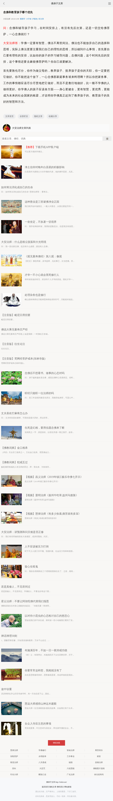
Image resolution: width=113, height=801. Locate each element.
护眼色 (35, 19)
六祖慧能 (70, 768)
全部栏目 (24, 116)
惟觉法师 (14, 762)
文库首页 (9, 116)
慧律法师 (14, 750)
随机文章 (38, 116)
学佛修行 (42, 750)
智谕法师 (70, 750)
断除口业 (42, 774)
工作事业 (70, 756)
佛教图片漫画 (99, 768)
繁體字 (22, 19)
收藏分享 (53, 116)
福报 (71, 762)
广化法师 (70, 774)
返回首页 (45, 787)
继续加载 (56, 743)
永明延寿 (42, 756)
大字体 (28, 19)
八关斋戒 (42, 762)
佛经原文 (60, 787)
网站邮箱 (67, 787)
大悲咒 (42, 768)
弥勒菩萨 (14, 756)
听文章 (41, 19)
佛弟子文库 (57, 3)
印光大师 (14, 774)
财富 (99, 756)
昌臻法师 (99, 762)
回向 (14, 768)
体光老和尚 (99, 774)
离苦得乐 (99, 750)
